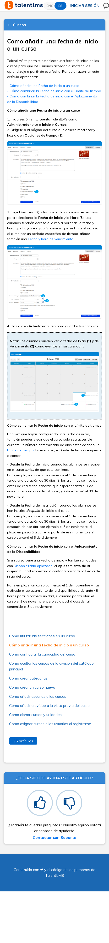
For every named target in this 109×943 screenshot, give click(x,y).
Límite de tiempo (20, 450)
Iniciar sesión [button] (84, 5)
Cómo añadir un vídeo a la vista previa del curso (49, 705)
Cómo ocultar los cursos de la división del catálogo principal (51, 666)
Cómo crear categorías (28, 678)
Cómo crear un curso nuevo (32, 687)
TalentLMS (54, 875)
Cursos (19, 24)
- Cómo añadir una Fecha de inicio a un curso (43, 86)
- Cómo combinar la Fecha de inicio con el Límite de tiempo (54, 91)
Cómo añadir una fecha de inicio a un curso (49, 645)
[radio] (40, 803)
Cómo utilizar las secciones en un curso (42, 635)
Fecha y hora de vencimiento (50, 239)
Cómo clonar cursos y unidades (35, 714)
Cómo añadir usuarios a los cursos (37, 696)
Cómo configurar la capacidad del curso (42, 654)
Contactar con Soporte (54, 837)
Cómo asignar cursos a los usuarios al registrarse (50, 723)
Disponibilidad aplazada (33, 566)
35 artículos (23, 741)
